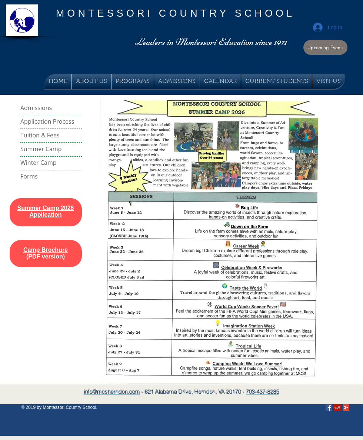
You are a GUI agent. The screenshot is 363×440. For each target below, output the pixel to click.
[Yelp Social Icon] (337, 407)
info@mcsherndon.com (112, 391)
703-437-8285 (262, 391)
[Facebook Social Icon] (329, 407)
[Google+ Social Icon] (346, 407)
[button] (325, 47)
